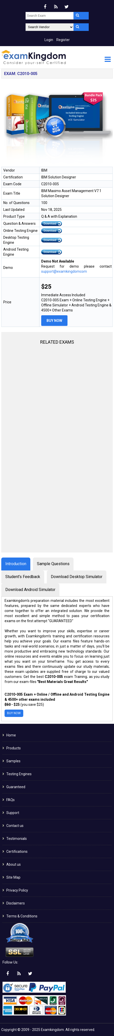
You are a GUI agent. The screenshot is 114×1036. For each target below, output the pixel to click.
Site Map (13, 877)
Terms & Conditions (21, 916)
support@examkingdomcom (64, 271)
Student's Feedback (22, 576)
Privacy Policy (17, 890)
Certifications (17, 851)
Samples (13, 761)
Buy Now (54, 321)
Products (13, 748)
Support (12, 813)
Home (11, 735)
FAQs (10, 800)
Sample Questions (53, 563)
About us (13, 864)
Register (63, 40)
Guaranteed (15, 787)
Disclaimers (15, 903)
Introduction (15, 563)
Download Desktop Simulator (76, 576)
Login (48, 40)
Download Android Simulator (30, 589)
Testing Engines (19, 774)
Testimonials (16, 839)
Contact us (15, 826)
